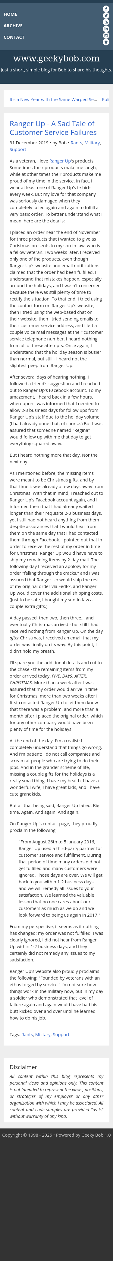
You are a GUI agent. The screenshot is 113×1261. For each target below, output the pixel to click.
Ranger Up (60, 161)
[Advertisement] (56, 1199)
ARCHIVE (13, 25)
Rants (76, 143)
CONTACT (14, 37)
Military (92, 143)
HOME (10, 14)
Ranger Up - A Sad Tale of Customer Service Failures (53, 127)
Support (18, 149)
